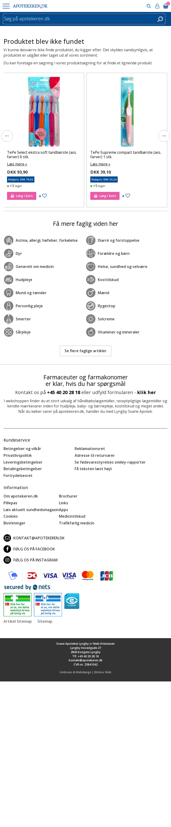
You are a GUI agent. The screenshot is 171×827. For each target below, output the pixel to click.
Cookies (11, 516)
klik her (146, 392)
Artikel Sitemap (18, 621)
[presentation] (7, 136)
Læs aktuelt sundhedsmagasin (31, 509)
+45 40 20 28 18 (63, 392)
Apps (63, 509)
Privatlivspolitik (18, 455)
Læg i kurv (22, 196)
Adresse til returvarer (95, 455)
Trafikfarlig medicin (76, 523)
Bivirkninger (14, 523)
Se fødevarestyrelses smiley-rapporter (110, 462)
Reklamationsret (90, 448)
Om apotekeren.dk (21, 496)
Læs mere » (17, 164)
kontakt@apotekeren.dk (34, 538)
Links (63, 502)
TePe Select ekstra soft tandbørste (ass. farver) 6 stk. (42, 154)
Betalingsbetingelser (23, 468)
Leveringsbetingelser (23, 462)
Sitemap (44, 621)
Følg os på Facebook (29, 549)
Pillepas (10, 502)
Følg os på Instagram (31, 560)
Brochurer (68, 496)
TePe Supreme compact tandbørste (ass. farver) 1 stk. (125, 154)
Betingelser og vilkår (22, 448)
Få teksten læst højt (93, 468)
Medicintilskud (72, 516)
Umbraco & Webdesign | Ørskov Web (85, 672)
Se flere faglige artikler (86, 350)
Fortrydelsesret (18, 475)
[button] (6, 6)
